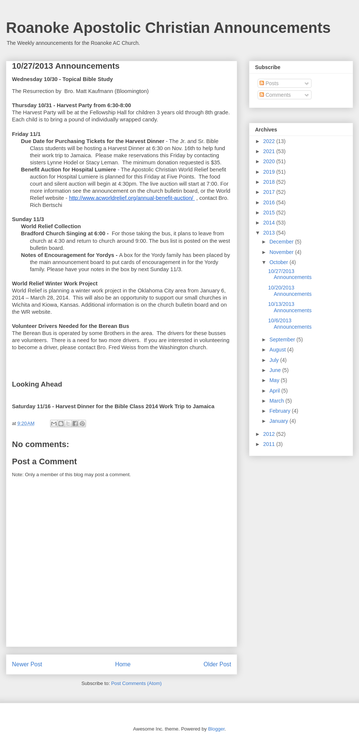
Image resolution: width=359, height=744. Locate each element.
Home (123, 664)
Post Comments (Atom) (136, 683)
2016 (269, 202)
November (282, 252)
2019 (269, 172)
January (279, 421)
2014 (269, 223)
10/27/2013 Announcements (290, 274)
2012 (269, 434)
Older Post (217, 664)
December (282, 242)
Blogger (216, 729)
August (278, 350)
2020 (269, 161)
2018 (269, 182)
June (275, 370)
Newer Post (27, 664)
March (277, 401)
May (274, 380)
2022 (269, 141)
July (274, 360)
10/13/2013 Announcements (290, 307)
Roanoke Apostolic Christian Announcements (168, 27)
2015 (269, 213)
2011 (269, 444)
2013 (269, 233)
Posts (269, 83)
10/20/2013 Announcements (290, 291)
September (282, 339)
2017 (269, 192)
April (275, 391)
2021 (269, 151)
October (279, 262)
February (280, 411)
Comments (275, 95)
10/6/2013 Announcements (290, 323)
